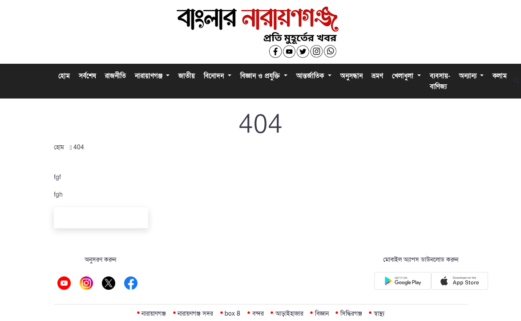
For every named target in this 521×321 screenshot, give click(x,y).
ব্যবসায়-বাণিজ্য (440, 81)
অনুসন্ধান (351, 75)
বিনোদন (215, 75)
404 (78, 147)
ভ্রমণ (377, 75)
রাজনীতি (115, 75)
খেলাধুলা (404, 75)
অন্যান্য (469, 75)
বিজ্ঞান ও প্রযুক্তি (261, 75)
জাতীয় (186, 75)
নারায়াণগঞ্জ (150, 75)
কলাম (500, 75)
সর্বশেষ (87, 75)
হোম (64, 75)
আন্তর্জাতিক (311, 75)
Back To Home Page (101, 219)
